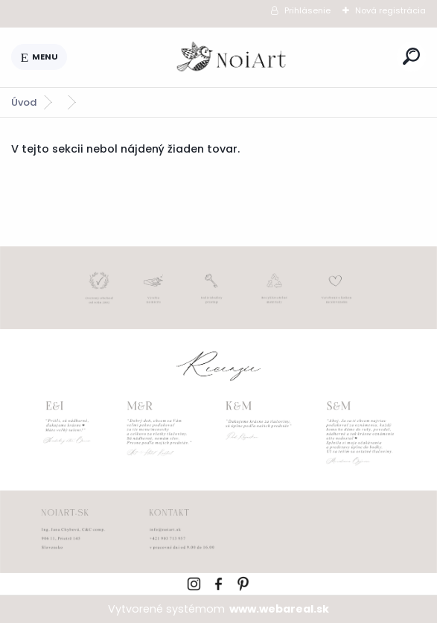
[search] (411, 56)
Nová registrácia (390, 10)
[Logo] (232, 57)
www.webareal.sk (279, 608)
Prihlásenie (307, 10)
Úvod (23, 102)
